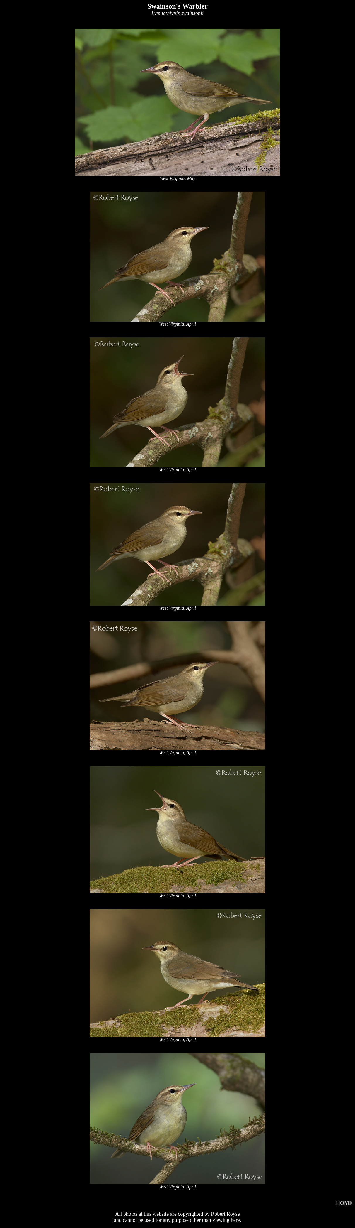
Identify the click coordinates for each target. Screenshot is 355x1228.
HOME (344, 1203)
